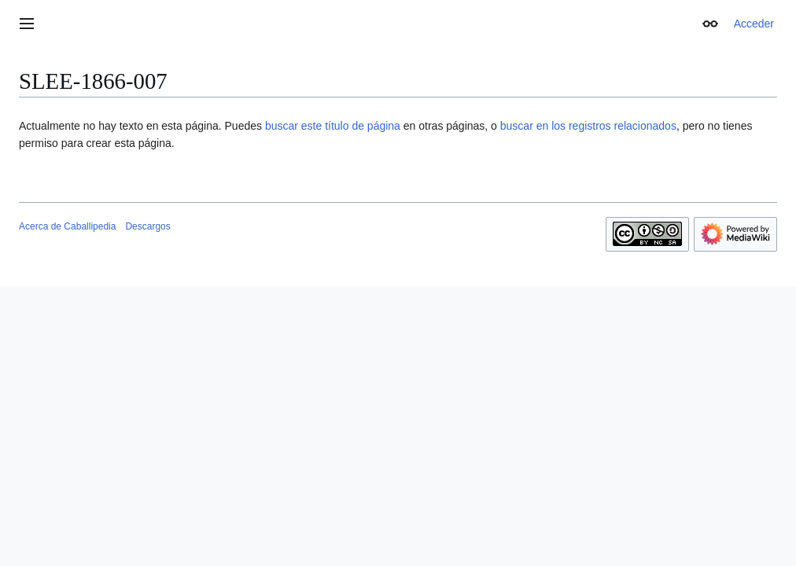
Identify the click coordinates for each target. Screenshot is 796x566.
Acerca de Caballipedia (67, 226)
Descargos (147, 226)
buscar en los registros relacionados (588, 125)
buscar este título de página (332, 125)
